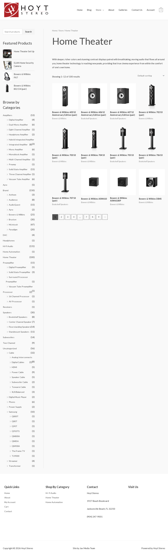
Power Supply (15, 400)
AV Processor (15, 296)
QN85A (15, 434)
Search (28, 25)
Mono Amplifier (16, 146)
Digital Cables (18, 356)
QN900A (16, 439)
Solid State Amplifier (18, 166)
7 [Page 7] (87, 211)
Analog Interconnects (22, 352)
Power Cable (18, 366)
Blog (89, 6)
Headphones (9, 236)
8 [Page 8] (93, 211)
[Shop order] (150, 69)
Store (98, 6)
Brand (6, 187)
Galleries (123, 6)
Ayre (5, 181)
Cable (11, 347)
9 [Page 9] (100, 211)
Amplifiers (8, 108)
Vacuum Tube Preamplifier (21, 282)
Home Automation (11, 247)
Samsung (13, 405)
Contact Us (137, 6)
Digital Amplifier (17, 113)
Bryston (13, 216)
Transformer (15, 459)
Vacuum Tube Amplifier (20, 176)
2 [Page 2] (61, 211)
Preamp (12, 161)
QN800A (16, 429)
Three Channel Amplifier (20, 171)
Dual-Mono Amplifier (19, 118)
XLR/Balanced (18, 386)
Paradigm (13, 225)
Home (80, 6)
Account (151, 6)
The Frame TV (18, 444)
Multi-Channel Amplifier (20, 156)
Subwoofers (8, 332)
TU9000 (16, 449)
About (111, 6)
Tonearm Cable (19, 381)
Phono (12, 395)
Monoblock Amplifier (19, 151)
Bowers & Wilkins (17, 211)
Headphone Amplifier (19, 127)
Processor (8, 287)
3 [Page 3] (68, 211)
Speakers (7, 307)
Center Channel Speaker (20, 317)
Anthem (12, 191)
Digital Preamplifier (18, 263)
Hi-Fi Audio (8, 242)
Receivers (7, 302)
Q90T (15, 419)
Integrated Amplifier (18, 142)
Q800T (15, 410)
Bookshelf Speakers (18, 312)
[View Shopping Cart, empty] (161, 6)
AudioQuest (14, 201)
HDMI (15, 361)
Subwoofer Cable (20, 376)
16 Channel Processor (19, 291)
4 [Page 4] (74, 211)
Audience (13, 196)
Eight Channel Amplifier (20, 123)
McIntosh (13, 221)
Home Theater (10, 253)
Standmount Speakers (19, 326)
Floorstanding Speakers (20, 322)
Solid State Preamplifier (20, 268)
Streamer (13, 454)
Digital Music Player (19, 391)
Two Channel (9, 337)
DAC (5, 231)
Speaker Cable (18, 371)
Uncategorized (10, 343)
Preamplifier (9, 258)
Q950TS (16, 424)
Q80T (15, 415)
